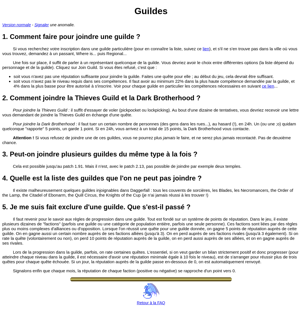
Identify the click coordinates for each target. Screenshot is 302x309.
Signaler (41, 25)
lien (206, 48)
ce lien (268, 86)
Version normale (16, 25)
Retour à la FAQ (151, 300)
